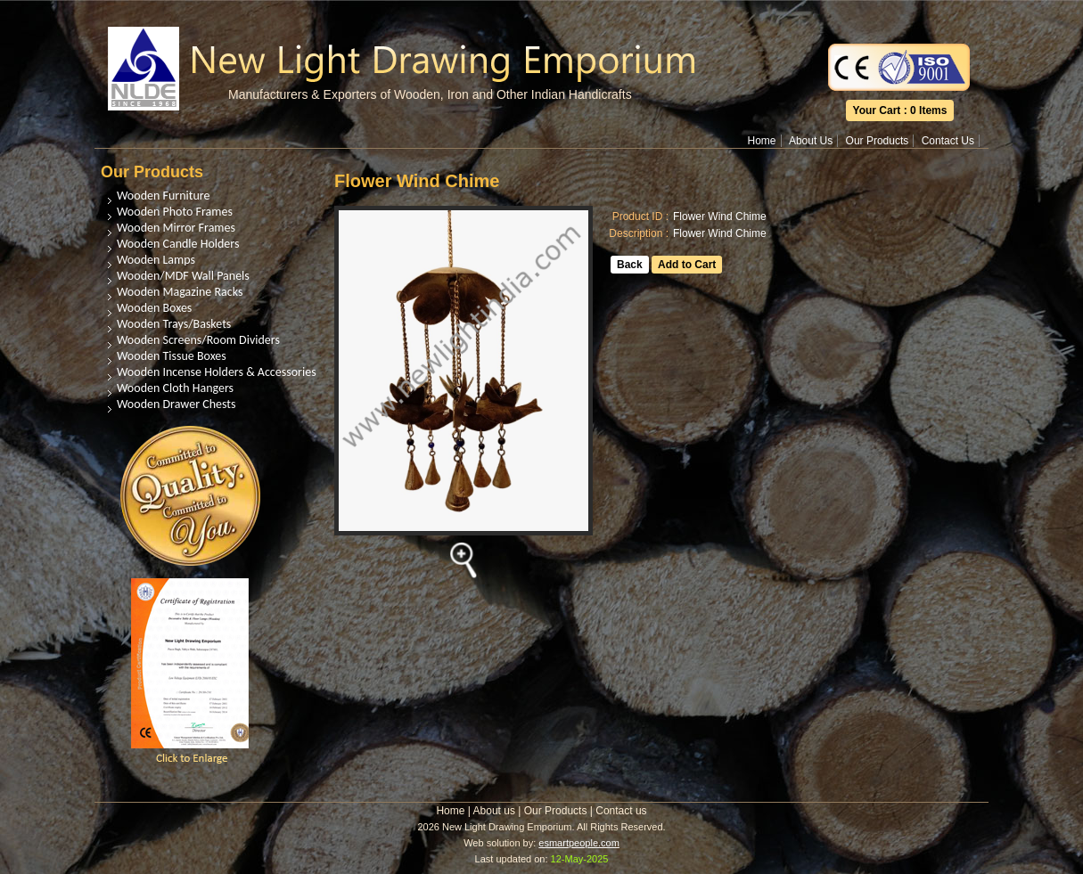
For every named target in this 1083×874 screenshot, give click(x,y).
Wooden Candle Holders (178, 243)
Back (630, 264)
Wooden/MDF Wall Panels (183, 275)
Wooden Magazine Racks (179, 291)
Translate (899, 12)
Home (762, 141)
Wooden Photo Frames (175, 211)
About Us (811, 141)
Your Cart (877, 110)
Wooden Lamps (156, 259)
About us (494, 811)
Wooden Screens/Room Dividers (198, 339)
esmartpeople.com (578, 842)
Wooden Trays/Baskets (174, 323)
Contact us (620, 811)
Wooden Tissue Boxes (171, 355)
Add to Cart (687, 264)
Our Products (877, 141)
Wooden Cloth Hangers (175, 388)
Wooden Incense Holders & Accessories (216, 372)
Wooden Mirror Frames (176, 227)
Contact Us (948, 141)
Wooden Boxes (154, 307)
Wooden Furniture (163, 195)
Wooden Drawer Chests (176, 404)
